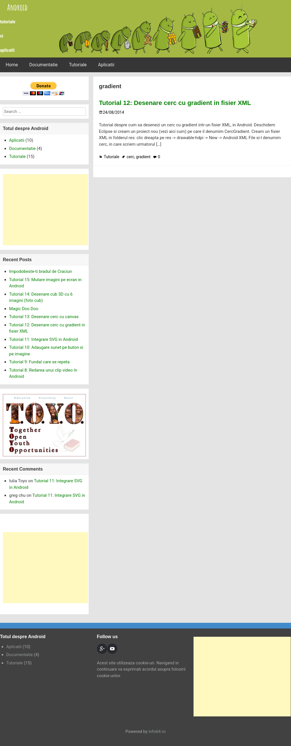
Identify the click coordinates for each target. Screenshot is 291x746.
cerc (130, 156)
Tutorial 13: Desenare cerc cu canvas (43, 316)
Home (12, 64)
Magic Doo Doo (23, 308)
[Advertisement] (45, 209)
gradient (143, 156)
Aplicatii (106, 64)
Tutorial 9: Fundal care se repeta (39, 361)
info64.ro (157, 731)
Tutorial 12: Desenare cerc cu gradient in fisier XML (175, 102)
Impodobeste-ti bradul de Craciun (40, 271)
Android (17, 7)
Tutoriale (78, 64)
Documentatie (43, 64)
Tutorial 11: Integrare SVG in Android (43, 339)
